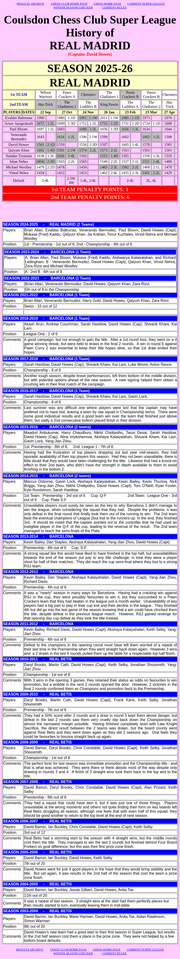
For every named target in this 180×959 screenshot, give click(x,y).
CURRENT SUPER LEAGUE (146, 3)
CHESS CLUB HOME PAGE (69, 3)
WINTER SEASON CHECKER (73, 7)
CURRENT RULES (114, 7)
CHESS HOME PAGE (107, 3)
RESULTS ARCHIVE (30, 3)
